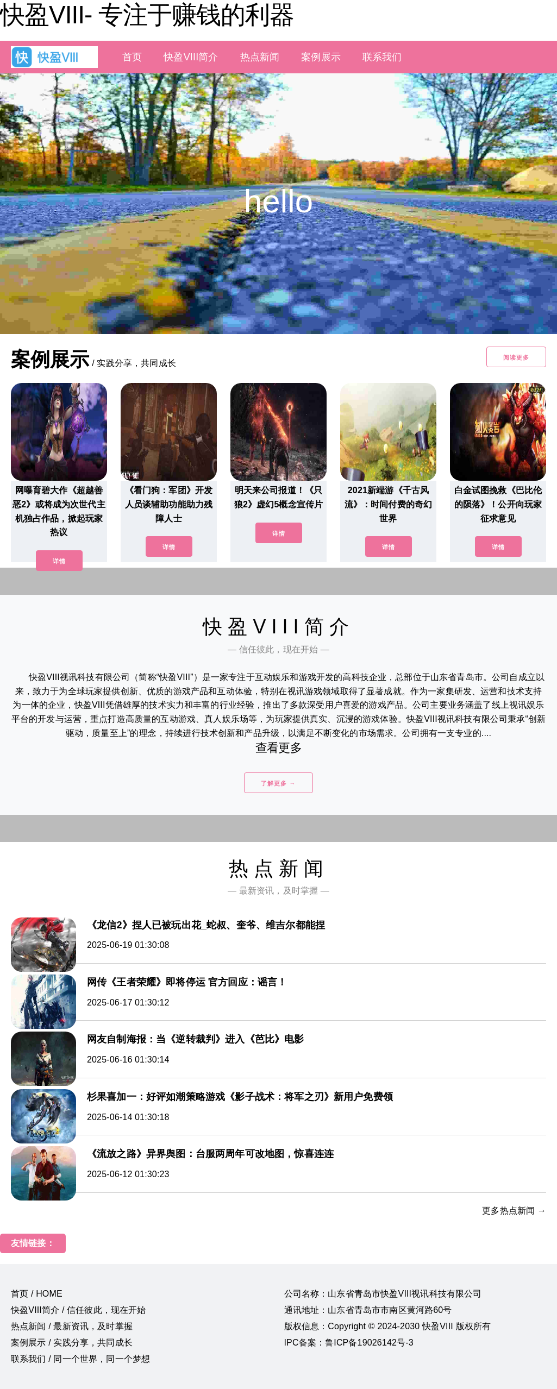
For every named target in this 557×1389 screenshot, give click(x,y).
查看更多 (278, 748)
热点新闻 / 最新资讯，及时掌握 (72, 1326)
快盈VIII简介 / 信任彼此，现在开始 (78, 1310)
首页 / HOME (36, 1293)
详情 (59, 561)
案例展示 (321, 57)
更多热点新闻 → (514, 1210)
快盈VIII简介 (191, 57)
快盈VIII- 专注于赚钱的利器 (147, 15)
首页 (132, 57)
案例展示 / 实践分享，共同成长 (72, 1342)
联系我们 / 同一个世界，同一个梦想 (80, 1358)
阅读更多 (516, 357)
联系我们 (382, 57)
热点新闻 (260, 57)
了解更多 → (278, 783)
